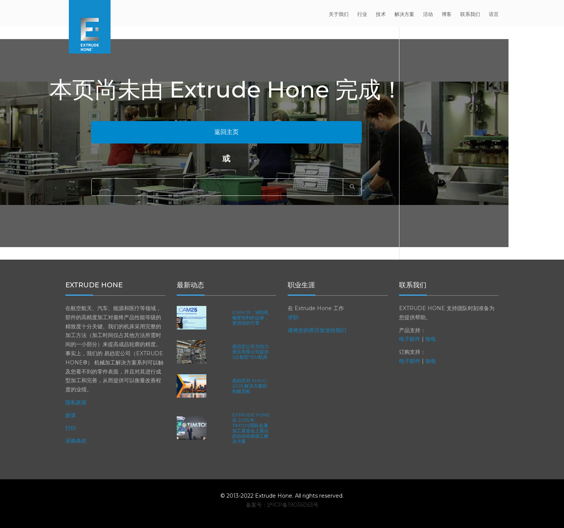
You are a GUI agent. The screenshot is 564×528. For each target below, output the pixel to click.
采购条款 (76, 440)
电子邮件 (409, 339)
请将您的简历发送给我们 (317, 330)
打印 (70, 428)
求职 (293, 317)
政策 (70, 415)
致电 (430, 339)
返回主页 (226, 132)
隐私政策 (76, 402)
